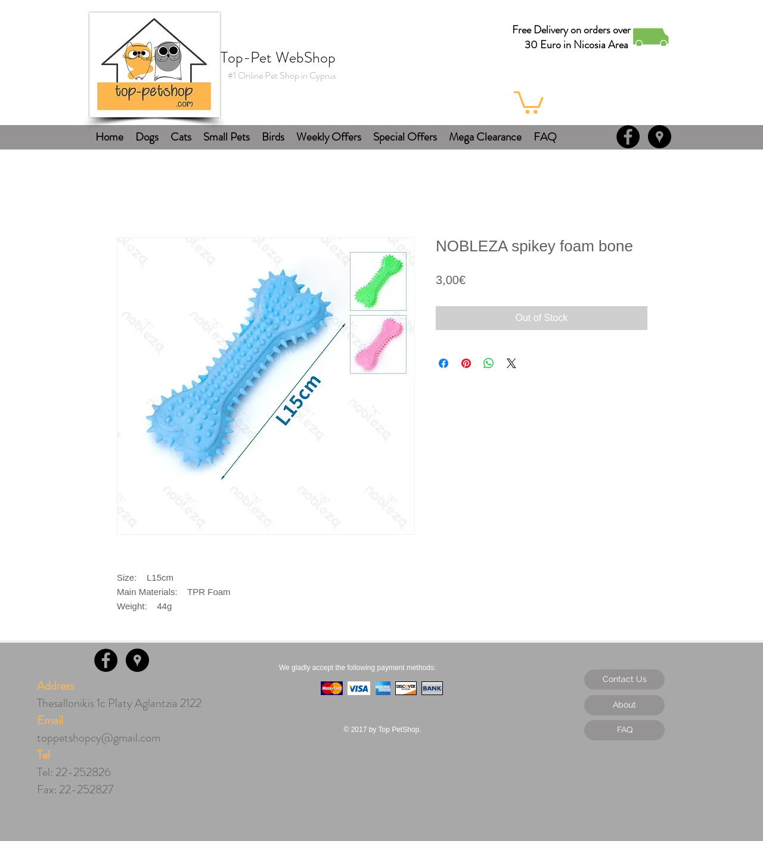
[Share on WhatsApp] (489, 363)
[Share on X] (511, 363)
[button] (529, 101)
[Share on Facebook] (443, 363)
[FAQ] (624, 730)
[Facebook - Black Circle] (628, 136)
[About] (624, 705)
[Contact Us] (624, 679)
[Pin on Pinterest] (466, 363)
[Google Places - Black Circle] (659, 136)
